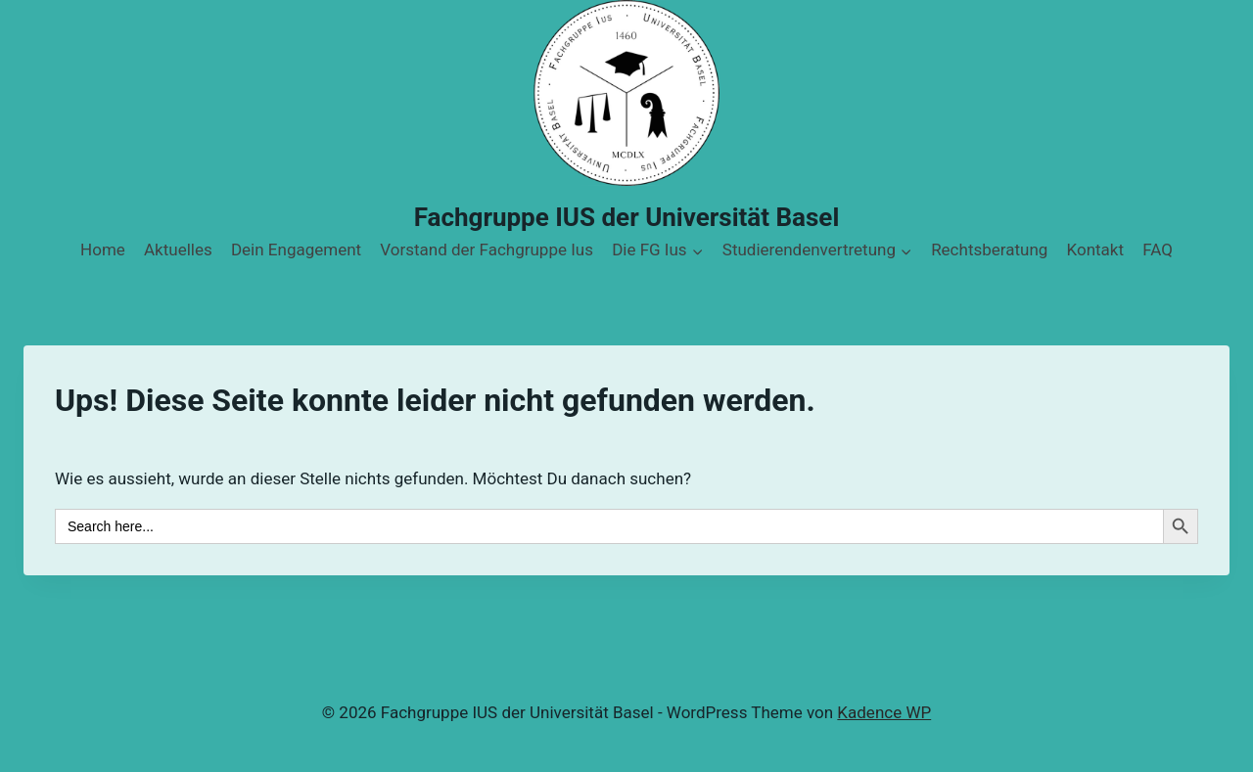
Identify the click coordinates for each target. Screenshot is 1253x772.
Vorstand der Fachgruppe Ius (486, 249)
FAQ (1157, 249)
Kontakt (1096, 249)
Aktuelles (178, 249)
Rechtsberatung (989, 249)
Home (102, 249)
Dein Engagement (296, 249)
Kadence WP (884, 712)
